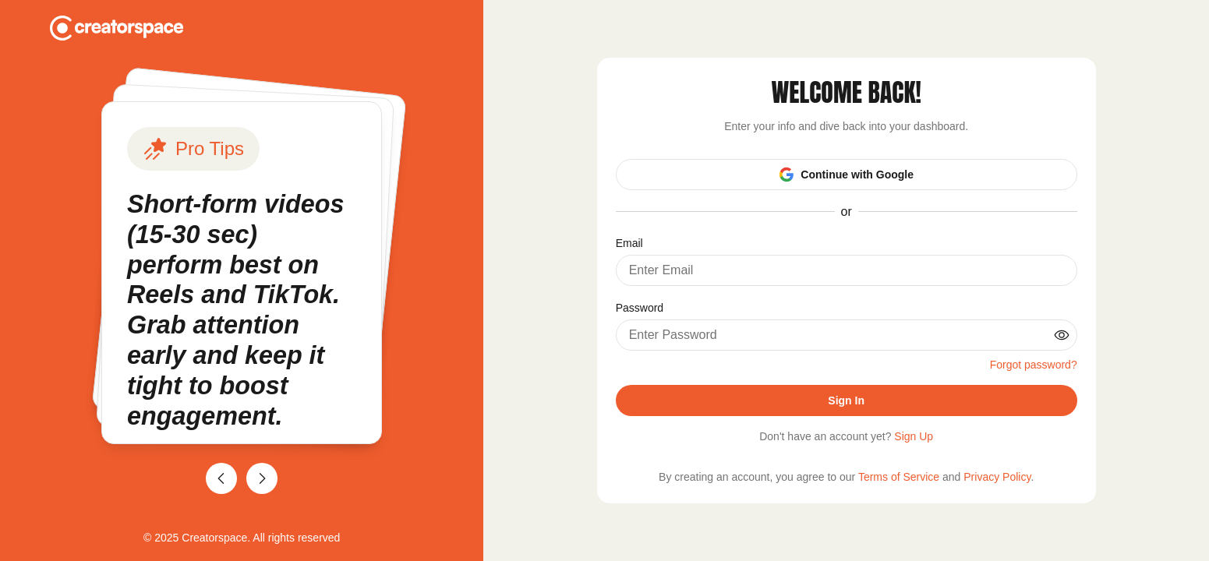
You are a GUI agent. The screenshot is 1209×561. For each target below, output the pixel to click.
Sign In (846, 400)
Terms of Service (898, 477)
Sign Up (913, 436)
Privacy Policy (996, 477)
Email (629, 243)
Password (639, 307)
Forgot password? (1033, 364)
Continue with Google (846, 174)
